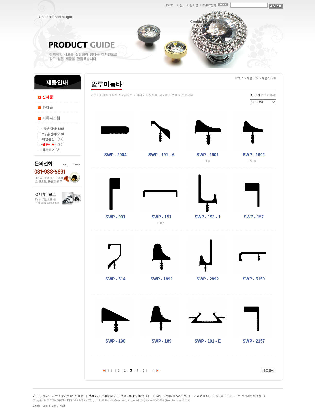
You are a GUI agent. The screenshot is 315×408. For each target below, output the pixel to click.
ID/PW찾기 (209, 5)
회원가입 (192, 5)
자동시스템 (51, 118)
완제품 (47, 107)
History (53, 405)
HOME (169, 5)
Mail (62, 405)
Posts (40, 405)
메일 (180, 5)
